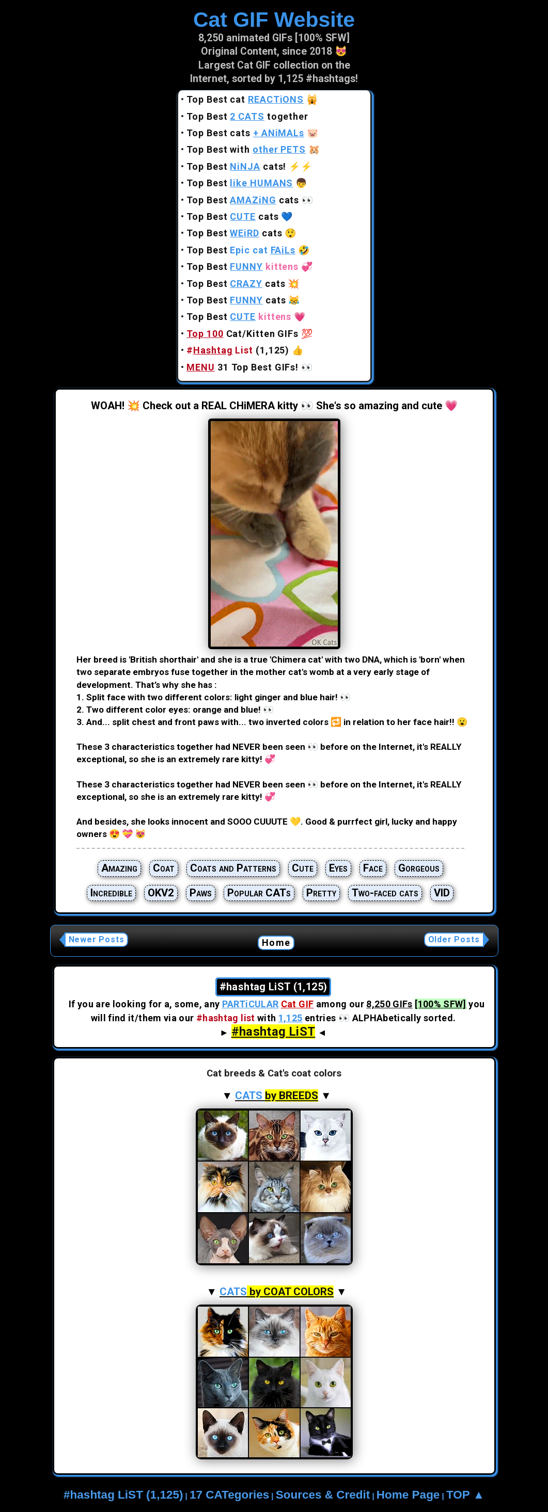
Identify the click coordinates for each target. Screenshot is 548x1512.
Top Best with (246, 149)
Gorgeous (419, 868)
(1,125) (237, 350)
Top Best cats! (236, 166)
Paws (201, 893)
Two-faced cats (385, 893)
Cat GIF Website (274, 19)
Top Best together (247, 116)
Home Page (408, 1494)
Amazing (119, 868)
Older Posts (454, 939)
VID (442, 893)
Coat (164, 868)
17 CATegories (229, 1494)
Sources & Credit (323, 1494)
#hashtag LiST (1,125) (123, 1494)
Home (276, 942)
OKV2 (161, 893)
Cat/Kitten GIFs (242, 333)
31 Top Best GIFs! (242, 367)
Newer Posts (96, 939)
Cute (303, 868)
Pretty (321, 893)
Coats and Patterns (233, 868)
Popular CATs (259, 893)
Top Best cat (245, 99)
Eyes (338, 868)
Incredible (111, 893)
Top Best (239, 183)
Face (373, 868)
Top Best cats (245, 132)
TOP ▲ (465, 1494)
